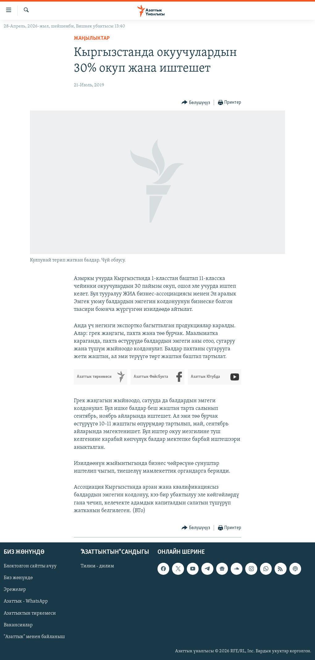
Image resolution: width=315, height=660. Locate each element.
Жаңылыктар (92, 38)
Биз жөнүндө (18, 577)
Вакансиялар (18, 625)
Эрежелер (15, 589)
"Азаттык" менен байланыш (34, 636)
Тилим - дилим (97, 566)
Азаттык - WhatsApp (26, 601)
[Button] (196, 102)
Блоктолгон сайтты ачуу (30, 566)
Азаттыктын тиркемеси (30, 613)
